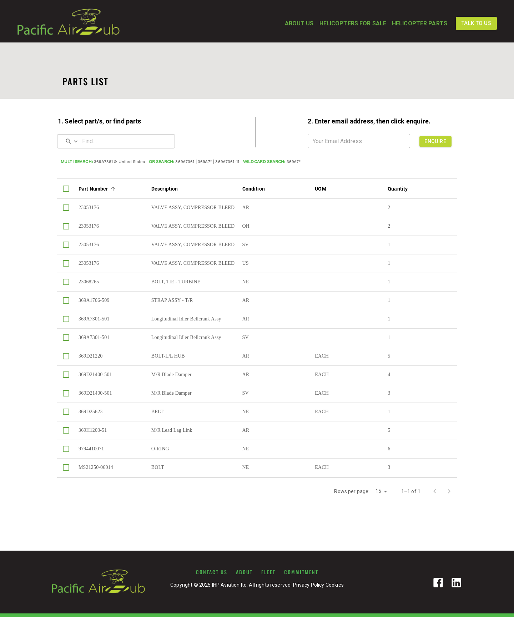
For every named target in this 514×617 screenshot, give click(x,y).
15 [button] (378, 491)
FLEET (268, 572)
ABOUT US (299, 23)
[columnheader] (66, 189)
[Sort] (113, 189)
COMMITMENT (301, 572)
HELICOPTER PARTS (419, 23)
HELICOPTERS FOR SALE (353, 23)
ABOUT (244, 572)
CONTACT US (211, 572)
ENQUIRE (435, 141)
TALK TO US (476, 23)
